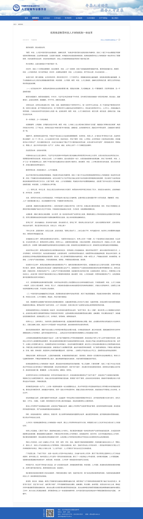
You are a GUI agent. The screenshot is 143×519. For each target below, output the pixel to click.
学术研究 (68, 18)
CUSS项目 (91, 18)
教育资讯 (20, 24)
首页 (26, 18)
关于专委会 (103, 18)
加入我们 (115, 18)
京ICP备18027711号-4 (65, 516)
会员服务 (79, 18)
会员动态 (46, 18)
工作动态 (57, 18)
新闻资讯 (35, 18)
